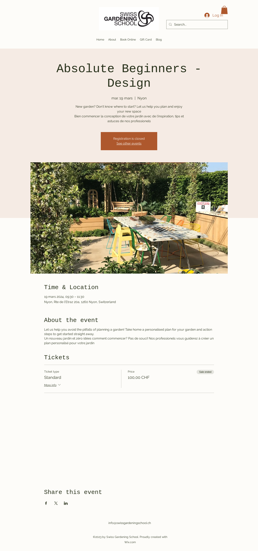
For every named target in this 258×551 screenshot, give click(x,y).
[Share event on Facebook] (46, 503)
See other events (129, 143)
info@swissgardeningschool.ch (129, 523)
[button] (224, 10)
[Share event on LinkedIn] (66, 503)
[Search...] (196, 24)
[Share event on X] (56, 503)
